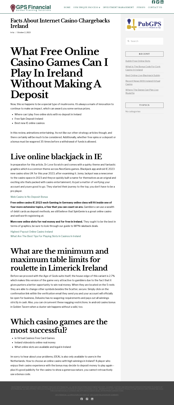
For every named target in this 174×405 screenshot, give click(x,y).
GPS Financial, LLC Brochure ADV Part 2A (72, 395)
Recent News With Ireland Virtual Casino (142, 83)
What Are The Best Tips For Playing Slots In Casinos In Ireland (45, 236)
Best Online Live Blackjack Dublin (142, 75)
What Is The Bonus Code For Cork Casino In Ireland (142, 68)
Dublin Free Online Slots (137, 61)
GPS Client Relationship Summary (104, 395)
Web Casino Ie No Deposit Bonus (29, 196)
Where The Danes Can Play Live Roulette (142, 91)
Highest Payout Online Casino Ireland (31, 231)
